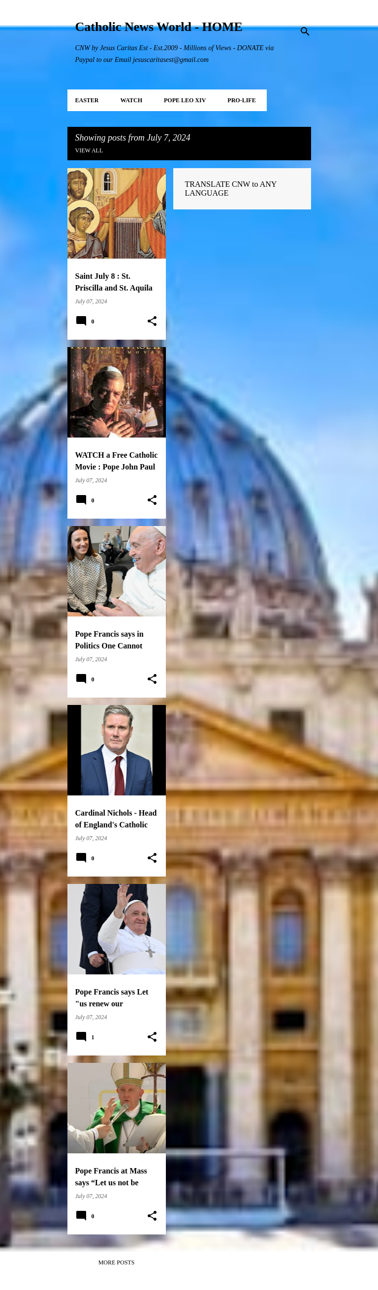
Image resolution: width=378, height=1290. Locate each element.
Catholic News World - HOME (159, 27)
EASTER (87, 100)
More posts (116, 1262)
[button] (152, 321)
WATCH (131, 100)
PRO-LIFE (241, 100)
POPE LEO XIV (185, 100)
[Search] (305, 31)
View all (89, 150)
